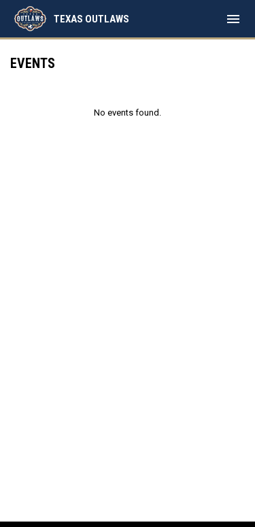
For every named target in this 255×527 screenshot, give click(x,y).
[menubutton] (233, 19)
